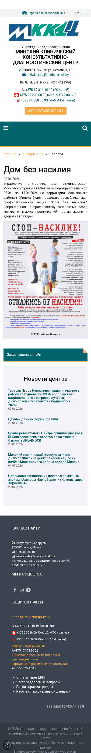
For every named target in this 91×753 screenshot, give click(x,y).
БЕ (81, 13)
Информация (32, 154)
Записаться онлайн (45, 111)
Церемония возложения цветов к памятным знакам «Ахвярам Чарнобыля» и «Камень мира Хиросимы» (45, 479)
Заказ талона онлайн (24, 354)
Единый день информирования (33, 419)
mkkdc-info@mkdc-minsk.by (48, 75)
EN (86, 13)
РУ (77, 13)
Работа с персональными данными (43, 691)
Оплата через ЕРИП (31, 677)
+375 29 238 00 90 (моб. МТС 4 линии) (48, 95)
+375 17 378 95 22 (25, 650)
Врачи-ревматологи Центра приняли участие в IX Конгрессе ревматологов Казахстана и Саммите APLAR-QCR (45, 436)
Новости (56, 154)
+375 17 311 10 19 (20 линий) (47, 90)
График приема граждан (35, 687)
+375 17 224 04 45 (25, 668)
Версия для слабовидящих (46, 13)
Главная (10, 154)
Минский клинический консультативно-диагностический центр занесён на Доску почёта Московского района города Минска (43, 458)
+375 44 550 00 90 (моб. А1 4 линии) (48, 100)
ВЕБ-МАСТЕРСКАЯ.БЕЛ (65, 706)
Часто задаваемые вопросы (38, 682)
